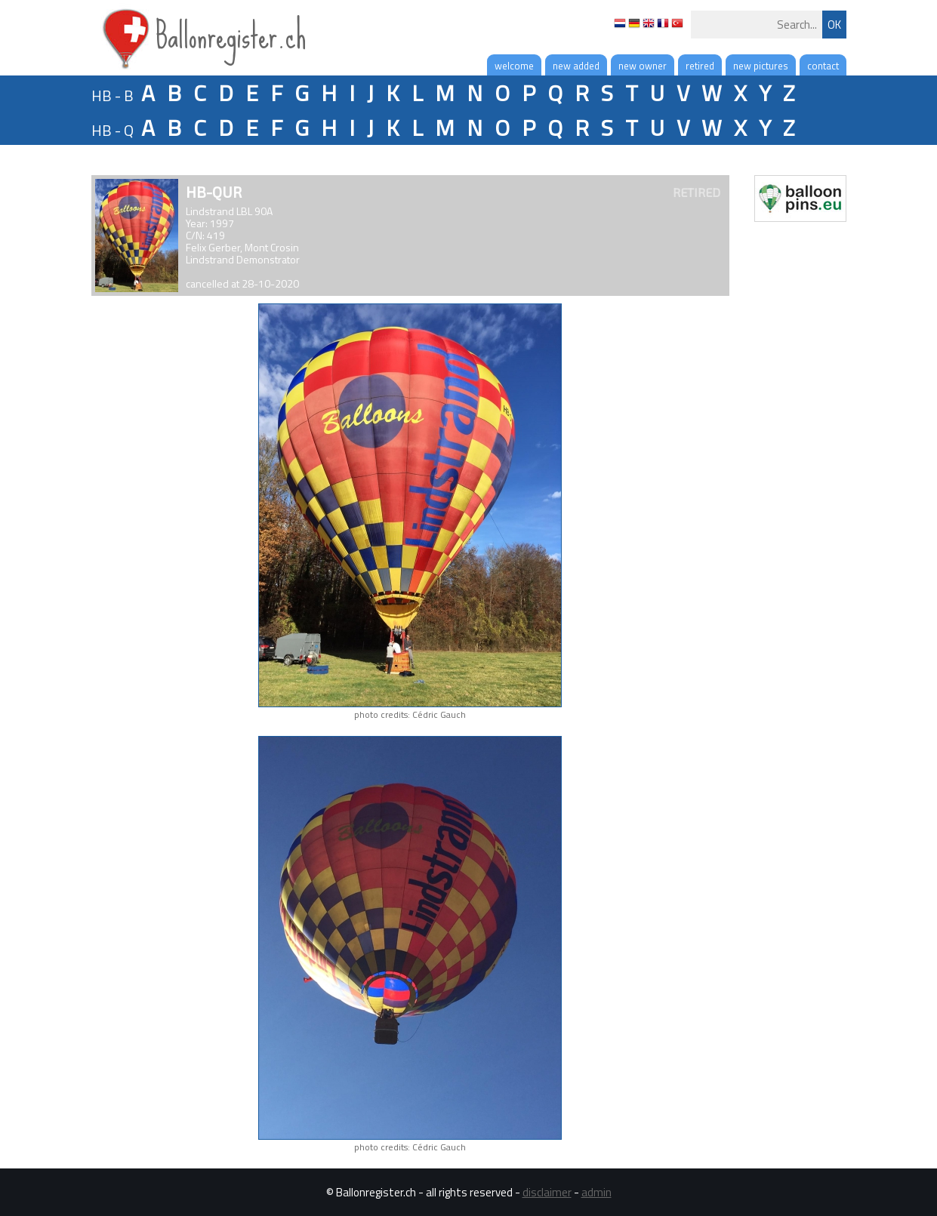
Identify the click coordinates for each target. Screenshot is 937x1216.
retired (700, 65)
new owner (642, 65)
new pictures (760, 65)
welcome (514, 65)
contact (823, 65)
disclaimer (547, 1192)
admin (596, 1192)
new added (576, 65)
